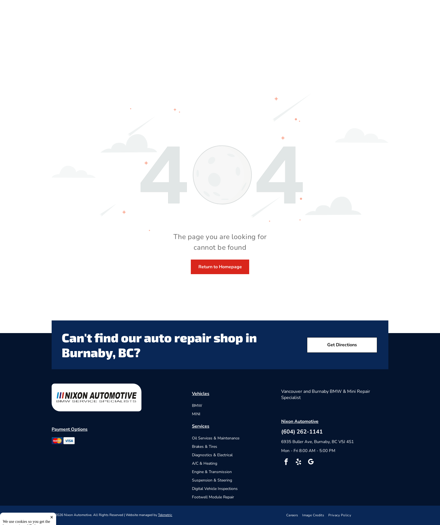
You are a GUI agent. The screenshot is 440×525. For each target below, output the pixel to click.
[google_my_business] (311, 462)
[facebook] (286, 462)
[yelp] (298, 462)
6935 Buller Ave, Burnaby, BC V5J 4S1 (317, 441)
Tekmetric (165, 515)
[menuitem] (294, 515)
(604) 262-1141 (302, 431)
